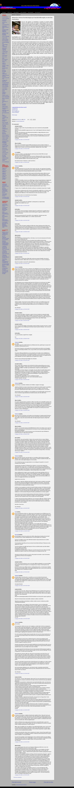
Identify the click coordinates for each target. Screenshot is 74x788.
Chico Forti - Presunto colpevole (4, 49)
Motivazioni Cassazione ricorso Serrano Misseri (5, 186)
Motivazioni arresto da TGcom (4, 194)
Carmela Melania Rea (20, 121)
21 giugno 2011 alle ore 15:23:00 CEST (22, 196)
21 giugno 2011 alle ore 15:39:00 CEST (22, 205)
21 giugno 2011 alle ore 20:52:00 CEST (22, 508)
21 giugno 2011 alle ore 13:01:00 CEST (22, 148)
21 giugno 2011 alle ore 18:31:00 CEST (22, 379)
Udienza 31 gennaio (4, 176)
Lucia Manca (4, 87)
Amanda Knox (5, 16)
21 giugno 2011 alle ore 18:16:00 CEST (22, 338)
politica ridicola (5, 123)
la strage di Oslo (5, 82)
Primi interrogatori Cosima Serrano (5, 212)
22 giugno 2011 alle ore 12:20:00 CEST (22, 709)
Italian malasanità (4, 73)
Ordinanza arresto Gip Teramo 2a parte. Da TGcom (5, 252)
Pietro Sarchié (5, 122)
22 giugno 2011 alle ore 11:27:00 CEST (22, 673)
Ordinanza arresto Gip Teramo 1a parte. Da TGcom (5, 256)
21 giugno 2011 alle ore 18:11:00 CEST (22, 320)
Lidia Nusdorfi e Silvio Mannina (5, 85)
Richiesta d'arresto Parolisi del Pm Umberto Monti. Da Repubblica (5, 242)
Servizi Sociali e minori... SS (5, 146)
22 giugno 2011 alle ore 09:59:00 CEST (22, 618)
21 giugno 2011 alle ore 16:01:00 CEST (22, 220)
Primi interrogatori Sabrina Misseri (5, 219)
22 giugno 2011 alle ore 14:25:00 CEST (22, 741)
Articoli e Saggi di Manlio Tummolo (5, 34)
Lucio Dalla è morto (4, 90)
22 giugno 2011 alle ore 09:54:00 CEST (22, 585)
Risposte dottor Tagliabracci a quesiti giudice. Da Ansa (5, 234)
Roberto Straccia (5, 136)
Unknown (17, 267)
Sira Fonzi (17, 534)
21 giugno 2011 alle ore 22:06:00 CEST (22, 530)
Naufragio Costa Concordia (5, 111)
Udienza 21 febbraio (4, 169)
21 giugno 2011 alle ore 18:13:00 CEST (22, 329)
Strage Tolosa (5, 149)
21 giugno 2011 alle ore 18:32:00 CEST (22, 396)
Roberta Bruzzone (4, 133)
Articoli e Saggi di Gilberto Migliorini (5, 30)
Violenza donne (5, 157)
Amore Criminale (5, 18)
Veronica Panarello (4, 156)
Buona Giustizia (5, 40)
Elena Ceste (4, 56)
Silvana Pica (4, 148)
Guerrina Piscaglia (4, 71)
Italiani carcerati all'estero (5, 76)
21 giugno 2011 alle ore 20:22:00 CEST (22, 452)
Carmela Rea (15, 108)
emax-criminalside (23, 12)
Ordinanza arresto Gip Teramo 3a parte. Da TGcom (5, 248)
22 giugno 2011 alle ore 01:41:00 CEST (22, 558)
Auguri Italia (4, 37)
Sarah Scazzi (15, 109)
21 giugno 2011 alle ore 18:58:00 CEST (22, 410)
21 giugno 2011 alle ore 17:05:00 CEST (22, 253)
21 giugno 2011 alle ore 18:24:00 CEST (22, 360)
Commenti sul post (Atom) (21, 784)
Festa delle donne (4, 61)
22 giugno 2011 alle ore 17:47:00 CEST (22, 774)
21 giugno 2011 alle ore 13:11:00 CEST (22, 162)
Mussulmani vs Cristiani (5, 108)
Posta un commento (18, 777)
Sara (16, 152)
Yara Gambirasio (15, 111)
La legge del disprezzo (4, 81)
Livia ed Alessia (15, 112)
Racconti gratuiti (30, 12)
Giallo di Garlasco (4, 64)
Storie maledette (16, 12)
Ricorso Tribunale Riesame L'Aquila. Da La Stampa (5, 238)
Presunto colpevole (4, 126)
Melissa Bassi (5, 106)
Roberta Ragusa (5, 135)
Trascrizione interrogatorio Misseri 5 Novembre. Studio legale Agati (5, 225)
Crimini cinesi (5, 51)
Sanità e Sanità (5, 138)
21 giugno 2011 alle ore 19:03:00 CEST (22, 422)
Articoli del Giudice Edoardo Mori (5, 27)
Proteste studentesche (5, 128)
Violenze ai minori (4, 160)
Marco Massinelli (5, 96)
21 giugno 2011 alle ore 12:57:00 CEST (22, 139)
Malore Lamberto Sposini (4, 92)
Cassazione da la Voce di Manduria (5, 198)
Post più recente (16, 782)
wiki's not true (9, 12)
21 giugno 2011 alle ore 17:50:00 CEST (22, 263)
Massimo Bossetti (4, 104)
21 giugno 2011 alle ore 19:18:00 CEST (22, 434)
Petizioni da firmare (4, 121)
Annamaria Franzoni (4, 20)
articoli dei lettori (5, 24)
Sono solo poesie (37, 12)
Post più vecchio (48, 782)
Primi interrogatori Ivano (4, 216)
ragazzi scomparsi (4, 131)
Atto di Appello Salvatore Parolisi (5, 272)
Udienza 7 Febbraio (4, 174)
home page (4, 12)
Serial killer (4, 144)
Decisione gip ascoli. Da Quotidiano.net (5, 269)
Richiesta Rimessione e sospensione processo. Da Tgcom (5, 190)
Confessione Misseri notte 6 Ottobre (5, 205)
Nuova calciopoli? (4, 116)
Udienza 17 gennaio (4, 179)
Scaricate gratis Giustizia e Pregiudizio (5, 141)
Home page (14, 114)
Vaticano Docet (5, 152)
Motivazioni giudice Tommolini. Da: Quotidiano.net (5, 261)
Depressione (4, 55)
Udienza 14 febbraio (4, 171)
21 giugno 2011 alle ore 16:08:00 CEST (22, 231)
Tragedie (4, 151)
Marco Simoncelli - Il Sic (5, 101)
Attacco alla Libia (5, 36)
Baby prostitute (5, 39)
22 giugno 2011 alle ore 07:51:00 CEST (22, 571)
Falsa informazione (5, 59)
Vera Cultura (4, 154)
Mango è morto (5, 95)
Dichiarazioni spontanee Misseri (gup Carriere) (4, 209)
